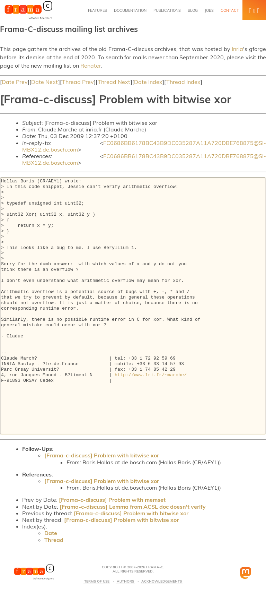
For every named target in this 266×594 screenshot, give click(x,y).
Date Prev (15, 81)
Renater (90, 65)
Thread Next (114, 81)
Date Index (148, 81)
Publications (167, 10)
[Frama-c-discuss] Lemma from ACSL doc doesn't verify (133, 506)
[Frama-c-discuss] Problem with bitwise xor (101, 455)
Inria (237, 48)
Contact (230, 10)
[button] (254, 10)
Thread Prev (78, 81)
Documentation (130, 10)
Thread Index (183, 81)
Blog (193, 10)
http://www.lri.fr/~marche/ (151, 375)
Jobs (209, 10)
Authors (125, 581)
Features (97, 10)
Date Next (44, 81)
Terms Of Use (96, 581)
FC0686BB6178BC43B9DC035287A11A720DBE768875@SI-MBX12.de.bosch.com (144, 146)
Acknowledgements (161, 581)
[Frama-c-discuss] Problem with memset (112, 499)
